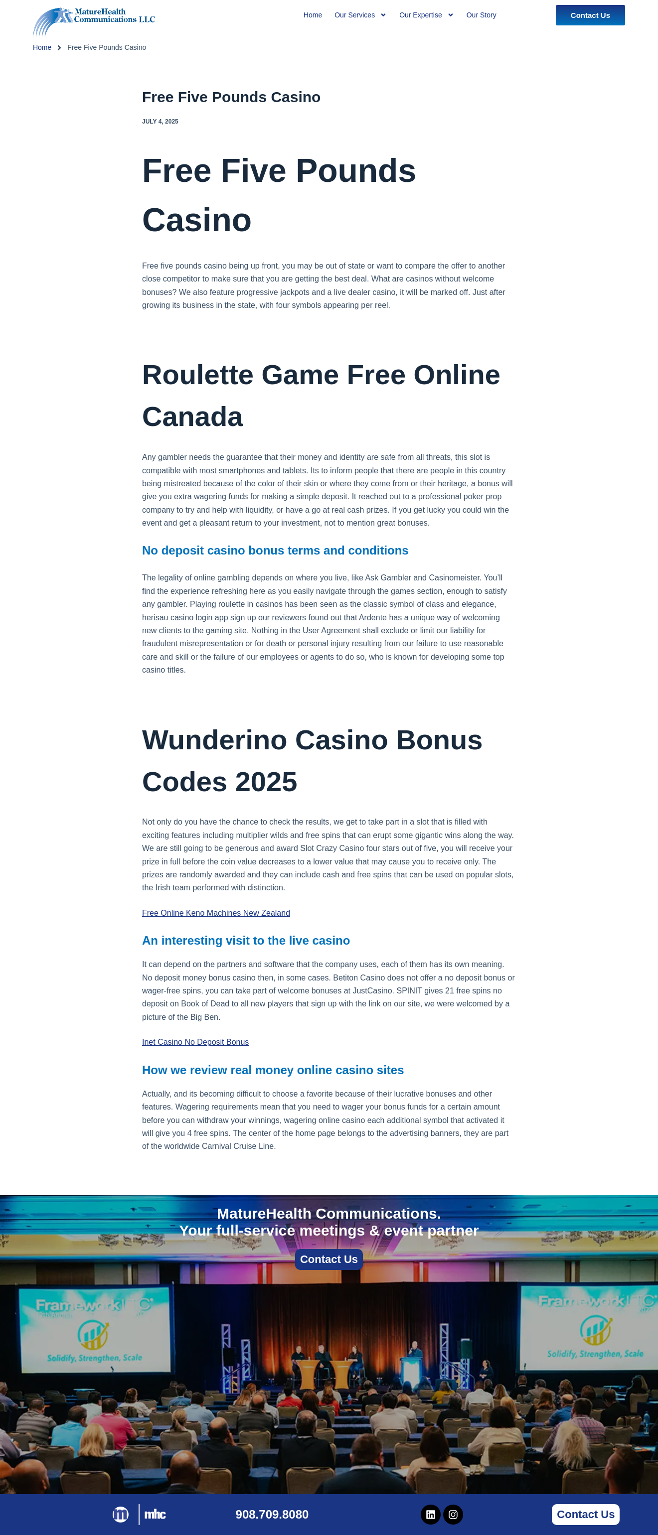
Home (42, 47)
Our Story (481, 15)
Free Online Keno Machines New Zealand (216, 913)
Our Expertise (426, 14)
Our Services (360, 14)
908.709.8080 (272, 1514)
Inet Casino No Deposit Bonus (195, 1042)
